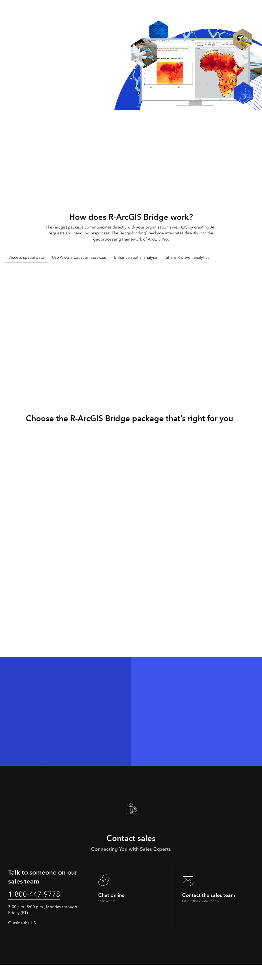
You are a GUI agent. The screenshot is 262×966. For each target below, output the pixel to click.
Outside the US (22, 924)
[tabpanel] (131, 327)
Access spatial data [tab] (26, 257)
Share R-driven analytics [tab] (187, 257)
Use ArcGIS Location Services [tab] (79, 257)
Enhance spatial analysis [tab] (136, 257)
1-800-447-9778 (37, 894)
